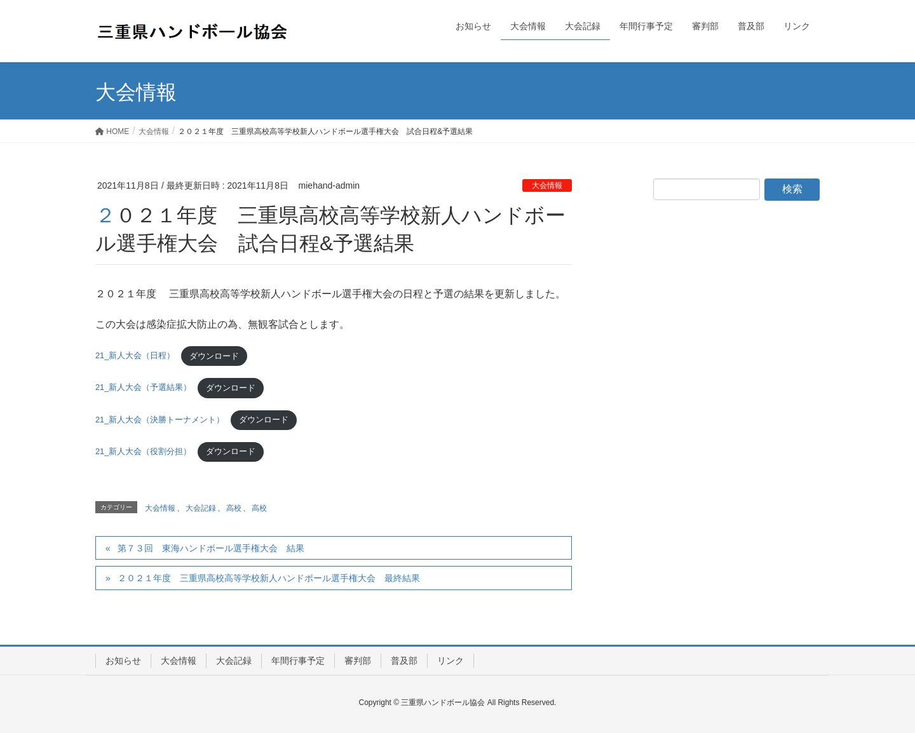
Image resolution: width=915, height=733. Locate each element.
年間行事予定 (298, 661)
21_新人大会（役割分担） (143, 451)
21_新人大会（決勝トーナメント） (159, 419)
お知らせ (123, 661)
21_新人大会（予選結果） (143, 388)
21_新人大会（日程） (135, 356)
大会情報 (547, 185)
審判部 (357, 661)
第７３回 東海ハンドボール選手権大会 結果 (215, 548)
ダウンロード (214, 356)
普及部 (404, 661)
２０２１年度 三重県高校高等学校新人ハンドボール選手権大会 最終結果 (269, 578)
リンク (450, 661)
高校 (233, 508)
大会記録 (201, 508)
